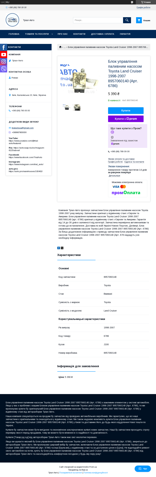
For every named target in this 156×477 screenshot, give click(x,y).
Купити (125, 110)
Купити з (126, 118)
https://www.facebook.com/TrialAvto (25, 157)
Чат (142, 468)
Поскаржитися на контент (70, 473)
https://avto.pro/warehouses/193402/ (26, 171)
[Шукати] (127, 20)
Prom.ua (93, 467)
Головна (14, 34)
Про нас (63, 34)
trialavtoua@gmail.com (23, 128)
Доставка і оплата (102, 34)
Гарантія (125, 34)
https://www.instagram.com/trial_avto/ (26, 164)
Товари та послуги (37, 34)
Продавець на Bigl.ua (78, 470)
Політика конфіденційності (96, 473)
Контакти (79, 34)
